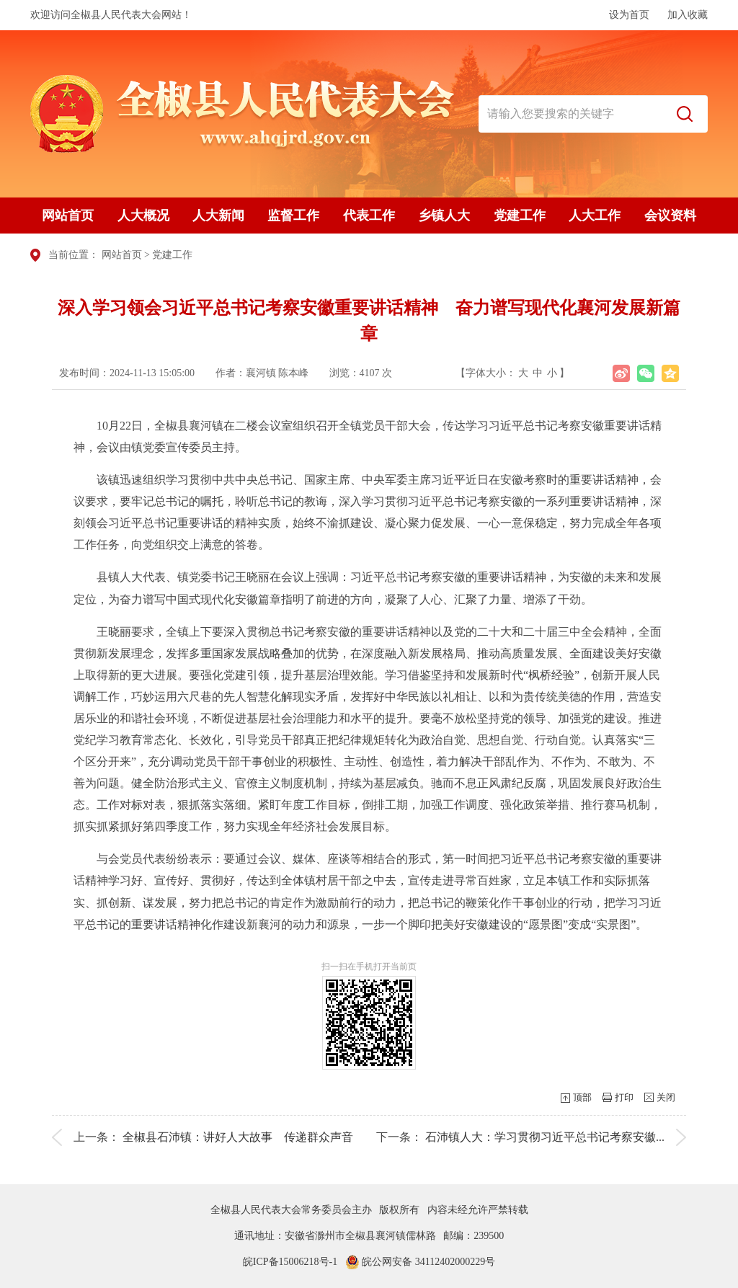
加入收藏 (687, 14)
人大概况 (143, 215)
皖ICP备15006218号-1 (290, 1261)
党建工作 (520, 215)
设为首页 (629, 14)
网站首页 (68, 215)
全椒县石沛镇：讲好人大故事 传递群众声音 (238, 1137)
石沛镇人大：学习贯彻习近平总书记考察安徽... (544, 1137)
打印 (624, 1097)
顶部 (582, 1097)
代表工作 (369, 215)
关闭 (666, 1097)
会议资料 (670, 215)
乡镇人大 (444, 215)
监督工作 (293, 215)
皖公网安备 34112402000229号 (420, 1261)
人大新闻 (218, 215)
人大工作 (595, 215)
